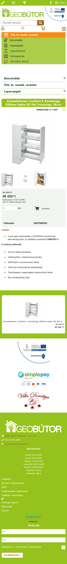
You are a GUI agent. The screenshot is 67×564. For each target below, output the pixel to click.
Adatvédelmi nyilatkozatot (28, 546)
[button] (15, 207)
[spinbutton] (10, 208)
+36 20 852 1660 (12, 439)
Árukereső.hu (33, 521)
